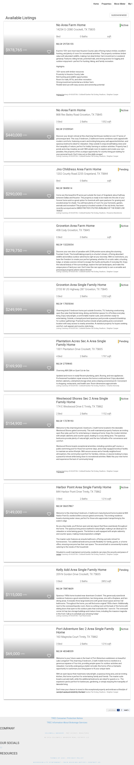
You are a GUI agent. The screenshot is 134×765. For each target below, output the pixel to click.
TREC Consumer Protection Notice (67, 718)
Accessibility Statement (47, 762)
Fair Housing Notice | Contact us (82, 762)
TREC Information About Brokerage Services (67, 722)
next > (126, 710)
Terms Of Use (57, 758)
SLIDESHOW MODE (119, 15)
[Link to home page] (3, 4)
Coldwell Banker (54, 733)
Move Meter (119, 4)
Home (96, 4)
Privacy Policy (75, 758)
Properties (106, 4)
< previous (111, 710)
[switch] (49, 50)
